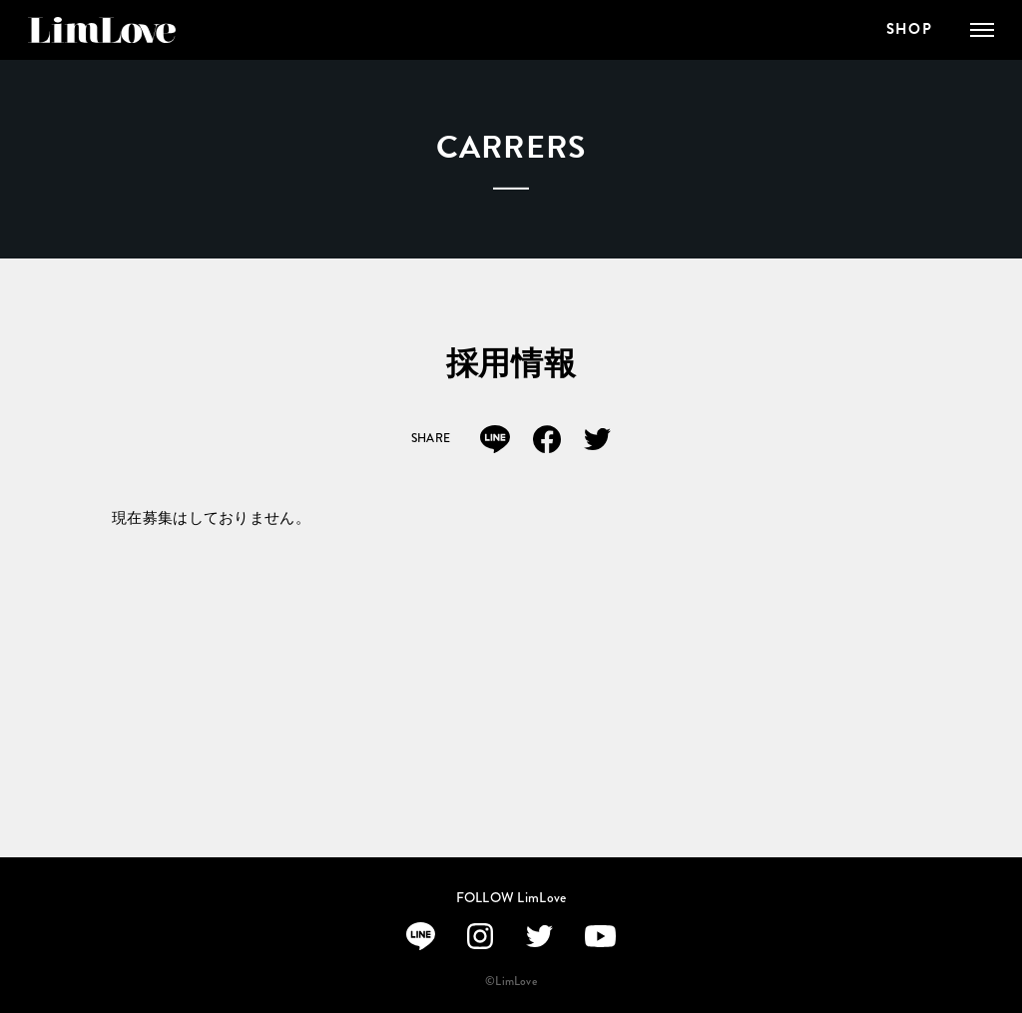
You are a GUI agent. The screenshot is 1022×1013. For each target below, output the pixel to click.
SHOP (909, 29)
